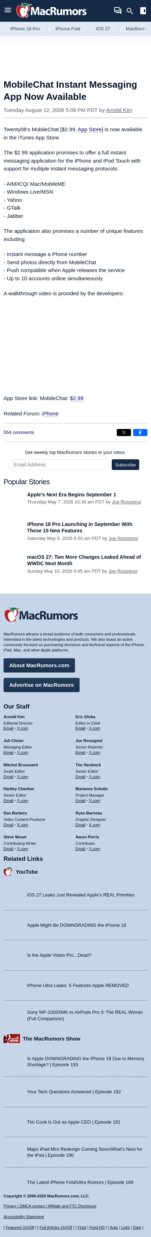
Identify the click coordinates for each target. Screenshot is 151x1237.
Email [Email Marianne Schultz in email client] (81, 800)
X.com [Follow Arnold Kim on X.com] (22, 728)
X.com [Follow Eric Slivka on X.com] (94, 728)
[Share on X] (124, 432)
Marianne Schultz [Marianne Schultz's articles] (92, 789)
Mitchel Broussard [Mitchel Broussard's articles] (21, 765)
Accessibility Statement (24, 1217)
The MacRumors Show (51, 1039)
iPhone (50, 413)
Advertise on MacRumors (41, 685)
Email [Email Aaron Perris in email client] (81, 849)
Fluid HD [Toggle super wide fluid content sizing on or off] (97, 1227)
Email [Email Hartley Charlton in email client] (9, 800)
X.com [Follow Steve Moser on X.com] (22, 849)
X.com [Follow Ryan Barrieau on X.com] (94, 825)
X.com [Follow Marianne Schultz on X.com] (94, 800)
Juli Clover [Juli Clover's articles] (14, 740)
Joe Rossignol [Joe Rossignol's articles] (89, 740)
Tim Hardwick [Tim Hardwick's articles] (88, 765)
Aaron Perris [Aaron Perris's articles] (87, 837)
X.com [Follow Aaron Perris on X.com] (94, 849)
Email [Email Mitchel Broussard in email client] (9, 777)
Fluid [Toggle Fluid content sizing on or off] (81, 1227)
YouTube (27, 872)
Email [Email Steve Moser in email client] (9, 849)
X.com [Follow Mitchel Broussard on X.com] (22, 777)
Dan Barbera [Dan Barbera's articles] (15, 813)
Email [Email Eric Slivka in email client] (81, 728)
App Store (90, 129)
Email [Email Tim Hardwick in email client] (81, 777)
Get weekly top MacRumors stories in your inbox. (75, 452)
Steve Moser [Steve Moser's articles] (15, 837)
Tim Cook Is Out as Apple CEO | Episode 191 (74, 1122)
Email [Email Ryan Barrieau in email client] (81, 825)
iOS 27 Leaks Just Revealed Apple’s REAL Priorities (81, 895)
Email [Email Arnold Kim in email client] (9, 728)
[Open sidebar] (143, 11)
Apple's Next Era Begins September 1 (71, 494)
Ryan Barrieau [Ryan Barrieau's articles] (89, 813)
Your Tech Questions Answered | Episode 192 (74, 1091)
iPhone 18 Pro (25, 28)
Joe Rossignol (126, 502)
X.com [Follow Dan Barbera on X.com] (22, 825)
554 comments (19, 432)
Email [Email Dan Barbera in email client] (9, 825)
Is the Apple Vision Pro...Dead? (59, 955)
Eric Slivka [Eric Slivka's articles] (86, 717)
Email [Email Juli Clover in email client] (9, 752)
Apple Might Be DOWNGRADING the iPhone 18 (76, 925)
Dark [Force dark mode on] (137, 1227)
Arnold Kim (119, 110)
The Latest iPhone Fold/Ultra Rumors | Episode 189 (80, 1182)
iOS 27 (103, 28)
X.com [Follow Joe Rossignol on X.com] (94, 752)
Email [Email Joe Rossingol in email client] (81, 752)
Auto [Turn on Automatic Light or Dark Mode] (114, 1227)
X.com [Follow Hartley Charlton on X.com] (22, 800)
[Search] (132, 11)
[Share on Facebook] (140, 432)
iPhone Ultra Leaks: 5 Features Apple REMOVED (78, 985)
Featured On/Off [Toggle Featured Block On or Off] (20, 1227)
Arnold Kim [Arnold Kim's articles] (14, 717)
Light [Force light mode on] (125, 1227)
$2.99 (77, 398)
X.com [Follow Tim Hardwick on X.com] (94, 777)
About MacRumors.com (39, 665)
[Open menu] (8, 11)
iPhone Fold (67, 28)
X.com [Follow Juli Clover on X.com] (22, 752)
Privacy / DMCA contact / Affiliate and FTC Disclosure (50, 1206)
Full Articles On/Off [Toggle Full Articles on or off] (56, 1227)
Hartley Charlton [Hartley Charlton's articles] (19, 789)
